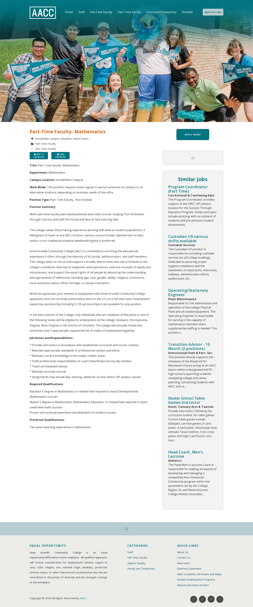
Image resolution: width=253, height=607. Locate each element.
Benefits (187, 12)
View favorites (60, 155)
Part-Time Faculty (129, 12)
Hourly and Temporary (161, 12)
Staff (82, 12)
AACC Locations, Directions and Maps (199, 574)
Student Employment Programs (196, 579)
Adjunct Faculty (136, 563)
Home (69, 12)
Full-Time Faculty (101, 12)
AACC (83, 598)
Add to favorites (39, 155)
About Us (182, 552)
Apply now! (193, 134)
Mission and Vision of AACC (193, 585)
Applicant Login (213, 12)
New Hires (183, 563)
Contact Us (183, 557)
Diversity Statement (189, 568)
